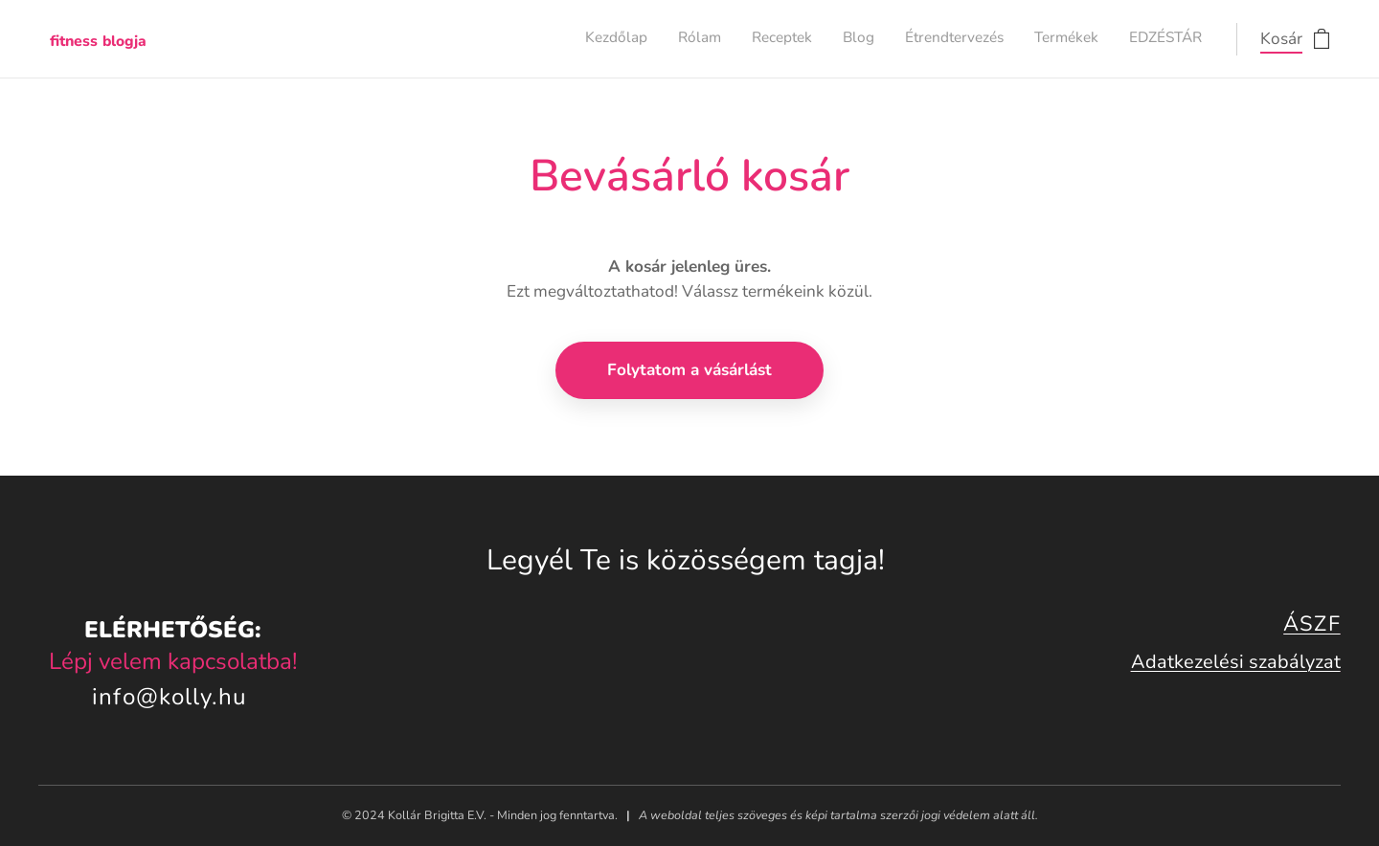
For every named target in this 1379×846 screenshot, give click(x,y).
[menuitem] (1023, 39)
